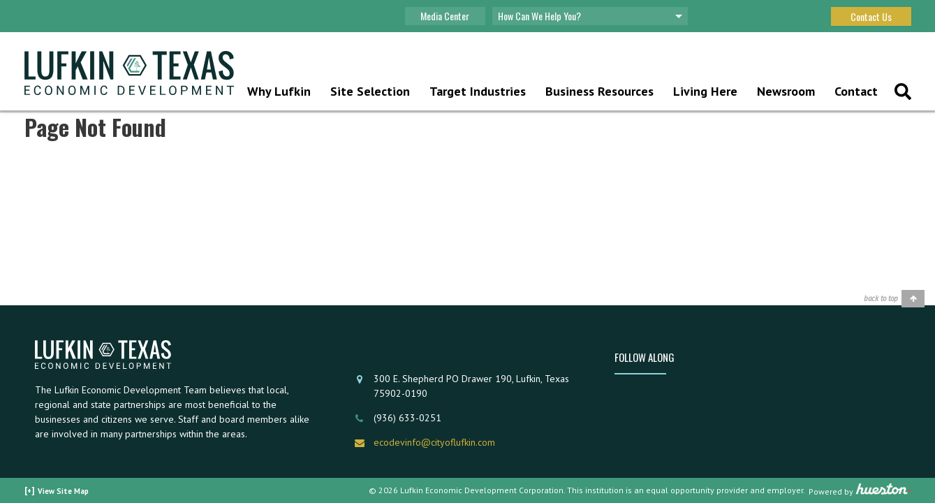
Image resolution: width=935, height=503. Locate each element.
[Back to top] (894, 298)
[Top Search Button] (903, 93)
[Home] (129, 75)
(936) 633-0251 (407, 417)
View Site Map (63, 491)
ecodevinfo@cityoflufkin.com (434, 442)
